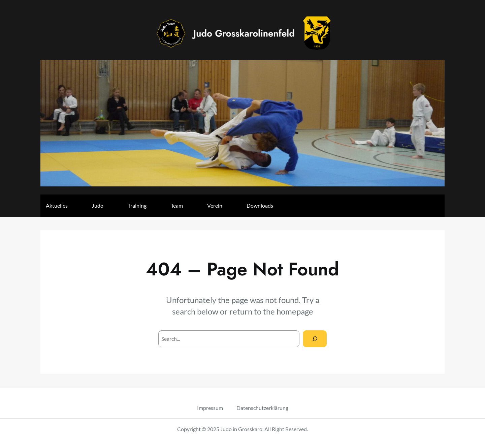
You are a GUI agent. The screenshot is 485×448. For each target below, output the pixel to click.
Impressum (210, 408)
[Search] (315, 338)
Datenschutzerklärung (262, 408)
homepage (295, 311)
